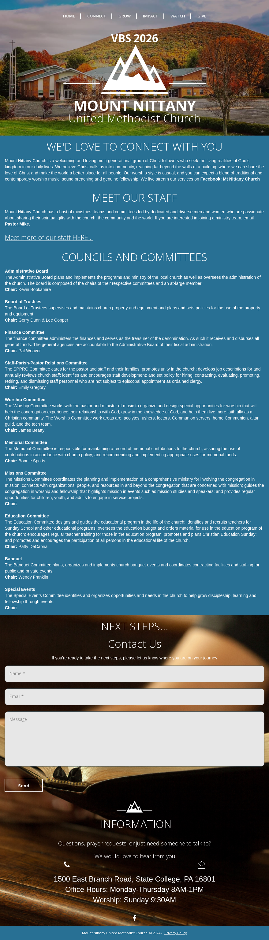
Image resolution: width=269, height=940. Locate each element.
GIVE (201, 16)
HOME (69, 16)
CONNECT (96, 16)
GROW (124, 16)
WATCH (177, 16)
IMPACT (150, 16)
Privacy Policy (175, 933)
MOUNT (101, 105)
